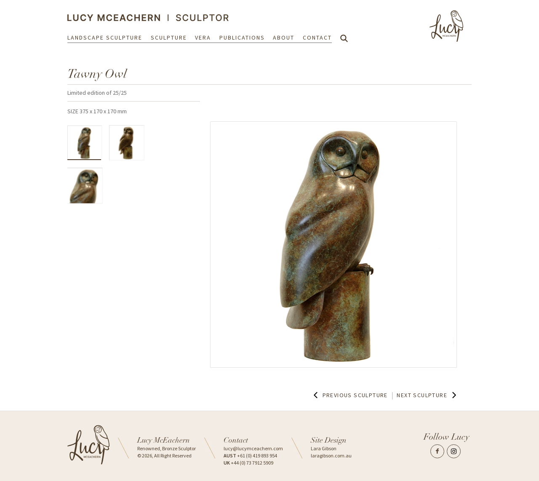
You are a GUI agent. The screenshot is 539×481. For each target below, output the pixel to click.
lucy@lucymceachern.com (253, 448)
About (283, 39)
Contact (317, 39)
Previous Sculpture (350, 395)
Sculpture (169, 39)
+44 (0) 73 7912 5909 (248, 463)
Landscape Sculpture (104, 39)
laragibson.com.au (331, 455)
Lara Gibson (323, 448)
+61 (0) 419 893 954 (250, 455)
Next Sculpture (427, 395)
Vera (203, 39)
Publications (242, 39)
